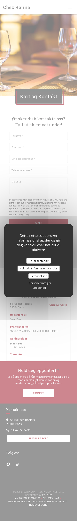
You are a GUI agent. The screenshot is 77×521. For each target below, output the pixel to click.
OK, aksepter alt (38, 260)
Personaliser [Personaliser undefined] (39, 276)
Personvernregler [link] (40, 283)
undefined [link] (39, 288)
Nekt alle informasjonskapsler (38, 268)
